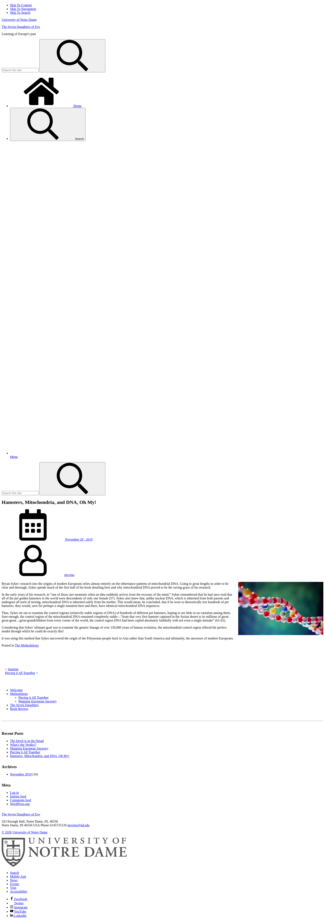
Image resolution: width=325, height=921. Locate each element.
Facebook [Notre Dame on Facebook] (18, 899)
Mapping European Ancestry (37, 701)
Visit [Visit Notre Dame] (13, 888)
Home (46, 106)
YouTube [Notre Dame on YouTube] (18, 911)
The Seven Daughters (24, 705)
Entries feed (18, 796)
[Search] (72, 55)
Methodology (19, 694)
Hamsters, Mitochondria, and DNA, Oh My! (39, 756)
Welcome (16, 690)
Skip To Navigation (23, 9)
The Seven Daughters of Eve (21, 27)
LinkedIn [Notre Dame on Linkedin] (18, 915)
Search (48, 124)
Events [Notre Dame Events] (14, 884)
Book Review (19, 709)
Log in (14, 792)
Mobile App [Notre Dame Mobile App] (18, 876)
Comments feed (20, 800)
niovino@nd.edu (78, 825)
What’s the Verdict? (23, 744)
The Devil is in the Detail (27, 741)
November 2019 (21, 774)
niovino (69, 575)
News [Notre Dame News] (14, 880)
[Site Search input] (20, 70)
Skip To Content (21, 5)
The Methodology (27, 645)
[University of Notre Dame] (64, 865)
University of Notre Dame (19, 19)
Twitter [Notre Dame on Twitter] (17, 903)
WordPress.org (20, 804)
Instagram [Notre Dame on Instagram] (19, 907)
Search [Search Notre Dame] (14, 872)
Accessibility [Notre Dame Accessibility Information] (19, 891)
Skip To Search (20, 12)
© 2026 (7, 832)
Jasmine (13, 669)
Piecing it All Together (20, 673)
